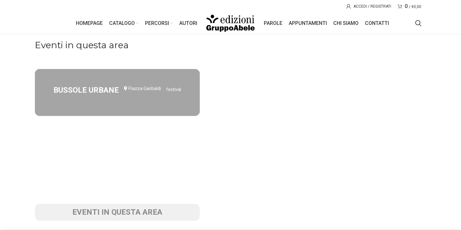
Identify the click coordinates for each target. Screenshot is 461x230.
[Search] (418, 25)
